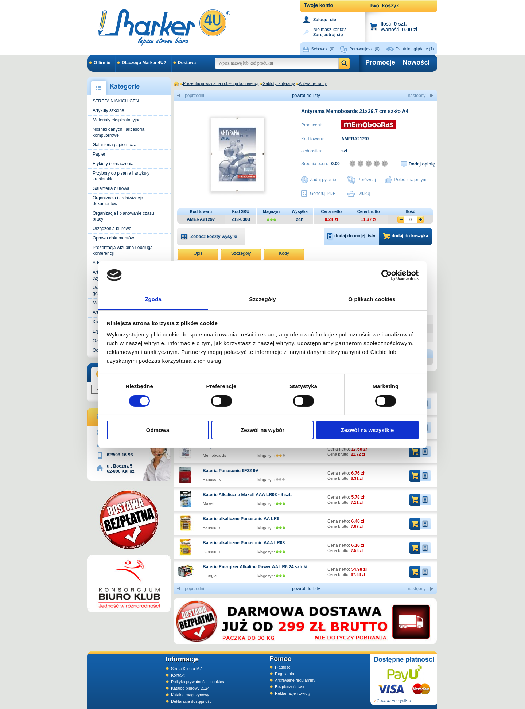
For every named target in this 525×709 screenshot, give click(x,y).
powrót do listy (306, 95)
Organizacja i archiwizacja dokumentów (118, 200)
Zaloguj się (324, 19)
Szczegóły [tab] (262, 299)
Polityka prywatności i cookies (197, 681)
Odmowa (157, 430)
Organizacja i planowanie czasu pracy (123, 216)
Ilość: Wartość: (399, 26)
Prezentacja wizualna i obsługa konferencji (123, 250)
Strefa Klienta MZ (186, 668)
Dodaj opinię (422, 164)
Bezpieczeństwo (289, 687)
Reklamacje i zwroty (293, 693)
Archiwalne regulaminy (295, 680)
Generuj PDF (322, 193)
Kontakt (177, 675)
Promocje (380, 62)
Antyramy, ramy (313, 83)
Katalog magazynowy (190, 695)
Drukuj (364, 193)
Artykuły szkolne (108, 110)
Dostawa (187, 62)
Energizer (211, 575)
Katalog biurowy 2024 (190, 688)
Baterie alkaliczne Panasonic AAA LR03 (244, 542)
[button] (211, 236)
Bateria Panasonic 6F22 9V (230, 470)
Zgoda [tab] (153, 299)
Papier (99, 154)
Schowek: (323, 49)
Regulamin (284, 673)
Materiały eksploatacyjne (116, 119)
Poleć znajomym (410, 179)
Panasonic (212, 479)
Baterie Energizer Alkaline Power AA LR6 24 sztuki (255, 566)
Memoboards (214, 455)
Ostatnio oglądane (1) (415, 49)
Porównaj (367, 179)
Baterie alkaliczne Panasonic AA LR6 (241, 518)
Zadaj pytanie (323, 179)
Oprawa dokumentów (113, 238)
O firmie (102, 62)
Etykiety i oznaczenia (113, 163)
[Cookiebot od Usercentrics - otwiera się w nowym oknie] (387, 275)
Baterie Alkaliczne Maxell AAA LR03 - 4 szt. (247, 494)
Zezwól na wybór (262, 430)
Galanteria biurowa (111, 188)
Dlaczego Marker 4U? (144, 62)
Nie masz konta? (329, 31)
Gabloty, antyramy (278, 83)
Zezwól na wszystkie (367, 430)
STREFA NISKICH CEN (116, 101)
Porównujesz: (364, 49)
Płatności (283, 667)
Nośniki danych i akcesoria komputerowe (118, 132)
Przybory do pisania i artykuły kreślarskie (121, 176)
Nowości (415, 62)
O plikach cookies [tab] (371, 299)
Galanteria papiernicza (114, 144)
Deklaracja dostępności (192, 701)
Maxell (208, 503)
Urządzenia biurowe (112, 228)
